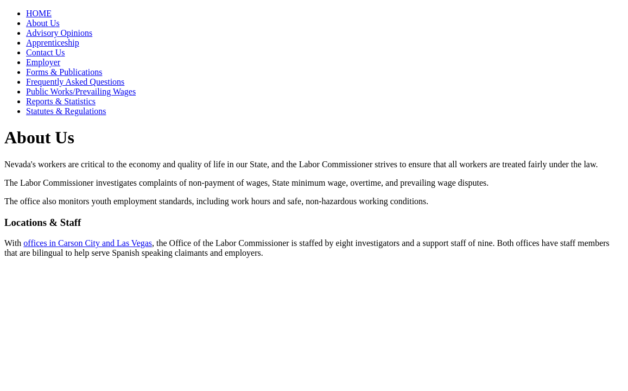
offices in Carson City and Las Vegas (87, 243)
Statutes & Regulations (66, 111)
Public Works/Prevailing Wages (81, 91)
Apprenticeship (52, 42)
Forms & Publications (64, 72)
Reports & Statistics (61, 101)
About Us (43, 23)
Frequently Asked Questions (75, 81)
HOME (39, 13)
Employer (43, 62)
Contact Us (45, 52)
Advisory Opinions (59, 32)
